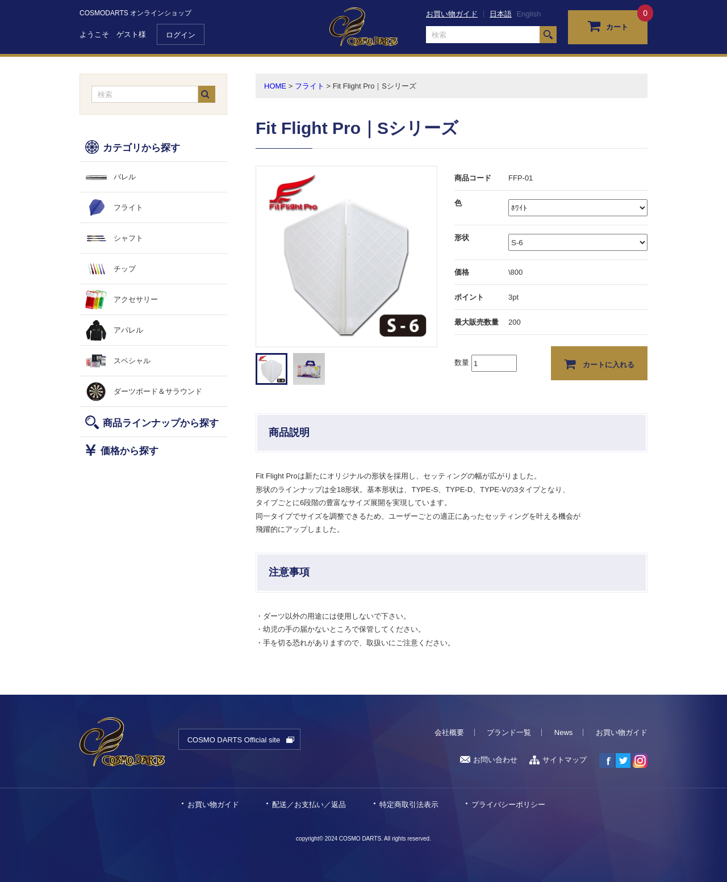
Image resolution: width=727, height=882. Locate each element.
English (529, 14)
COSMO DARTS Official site (234, 740)
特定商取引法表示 (408, 804)
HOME (275, 86)
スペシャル (132, 360)
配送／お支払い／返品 (309, 804)
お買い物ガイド (452, 14)
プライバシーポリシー (508, 804)
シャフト (128, 238)
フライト (128, 207)
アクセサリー (136, 299)
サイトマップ (558, 759)
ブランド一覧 (509, 732)
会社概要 (449, 732)
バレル (125, 177)
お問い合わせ (488, 759)
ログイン (180, 35)
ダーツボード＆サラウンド (158, 391)
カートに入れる (599, 364)
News (563, 732)
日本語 (501, 14)
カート (608, 25)
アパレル (128, 330)
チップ (125, 268)
